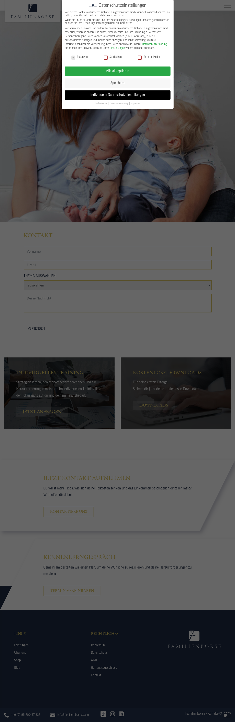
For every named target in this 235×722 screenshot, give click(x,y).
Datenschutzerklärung (154, 42)
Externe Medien (149, 55)
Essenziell (79, 55)
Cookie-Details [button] (101, 102)
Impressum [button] (135, 102)
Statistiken (113, 55)
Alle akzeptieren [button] (117, 69)
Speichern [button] (117, 81)
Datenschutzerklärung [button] (119, 102)
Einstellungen (117, 46)
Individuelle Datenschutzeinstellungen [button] (117, 93)
